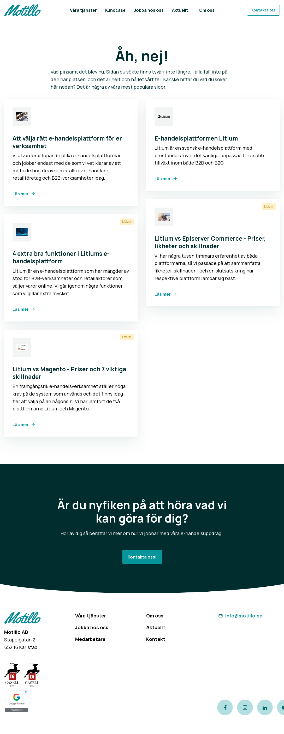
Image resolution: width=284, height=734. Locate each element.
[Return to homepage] (22, 10)
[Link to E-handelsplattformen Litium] (164, 116)
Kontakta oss (263, 10)
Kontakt (155, 639)
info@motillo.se (239, 615)
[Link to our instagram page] (245, 707)
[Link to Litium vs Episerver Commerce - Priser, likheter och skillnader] (164, 217)
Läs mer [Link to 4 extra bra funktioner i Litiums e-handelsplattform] (21, 309)
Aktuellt (155, 627)
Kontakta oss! (142, 557)
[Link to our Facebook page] (225, 707)
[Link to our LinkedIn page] (265, 707)
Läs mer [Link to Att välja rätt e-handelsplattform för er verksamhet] (21, 194)
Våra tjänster (90, 615)
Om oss (154, 615)
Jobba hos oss (91, 627)
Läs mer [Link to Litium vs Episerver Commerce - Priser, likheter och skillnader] (163, 294)
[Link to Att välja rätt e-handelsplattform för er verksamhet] (22, 116)
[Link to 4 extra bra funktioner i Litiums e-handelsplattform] (22, 232)
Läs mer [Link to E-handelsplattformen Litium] (163, 178)
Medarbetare (90, 639)
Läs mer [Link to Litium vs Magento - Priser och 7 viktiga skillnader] (21, 424)
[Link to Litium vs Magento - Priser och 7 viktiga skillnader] (22, 347)
